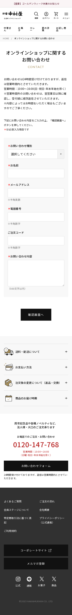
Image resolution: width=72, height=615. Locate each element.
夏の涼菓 (46, 29)
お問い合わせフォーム (36, 466)
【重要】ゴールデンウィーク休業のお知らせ (36, 3)
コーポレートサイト (34, 550)
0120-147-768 (36, 444)
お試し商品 (61, 29)
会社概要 (44, 510)
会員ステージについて (16, 510)
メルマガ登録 (36, 563)
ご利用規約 (10, 531)
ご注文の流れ (47, 501)
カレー (32, 29)
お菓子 (20, 29)
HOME (6, 38)
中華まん (8, 29)
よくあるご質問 (13, 501)
